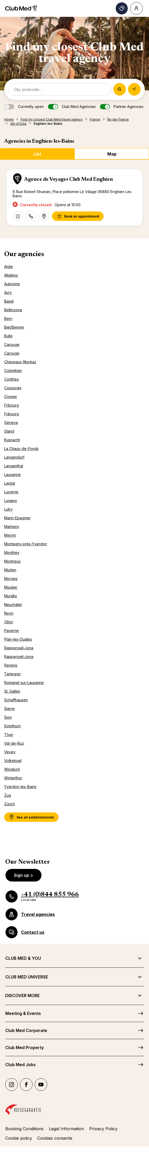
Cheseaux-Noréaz (20, 362)
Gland (9, 431)
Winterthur (13, 778)
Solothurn (12, 726)
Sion (8, 717)
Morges (11, 578)
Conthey (11, 379)
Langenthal (13, 466)
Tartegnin (12, 674)
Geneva (11, 422)
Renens (10, 665)
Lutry (8, 509)
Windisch (12, 769)
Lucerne (11, 492)
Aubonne (12, 284)
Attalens (11, 275)
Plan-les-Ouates (18, 639)
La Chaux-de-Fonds (21, 448)
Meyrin (10, 535)
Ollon (8, 622)
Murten (10, 570)
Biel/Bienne (14, 327)
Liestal (9, 483)
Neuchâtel (13, 604)
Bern (8, 318)
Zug (7, 795)
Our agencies (24, 254)
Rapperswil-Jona (18, 648)
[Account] (136, 8)
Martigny (11, 526)
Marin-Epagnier (17, 518)
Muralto (10, 596)
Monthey (11, 552)
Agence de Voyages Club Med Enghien (68, 179)
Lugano (10, 500)
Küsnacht (12, 440)
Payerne (11, 630)
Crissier (10, 396)
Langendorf (14, 457)
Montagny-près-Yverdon (25, 544)
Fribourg (11, 405)
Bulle (8, 336)
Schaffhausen (16, 700)
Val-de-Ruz (14, 743)
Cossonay (13, 388)
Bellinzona (13, 310)
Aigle (8, 266)
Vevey (9, 752)
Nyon (8, 613)
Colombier (13, 370)
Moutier (10, 587)
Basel (9, 301)
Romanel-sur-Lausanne (24, 682)
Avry (8, 292)
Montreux (12, 561)
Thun (8, 734)
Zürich (9, 804)
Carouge (11, 344)
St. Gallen (12, 691)
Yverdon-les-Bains (20, 786)
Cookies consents (54, 1138)
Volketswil (13, 760)
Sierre (9, 708)
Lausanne (12, 474)
